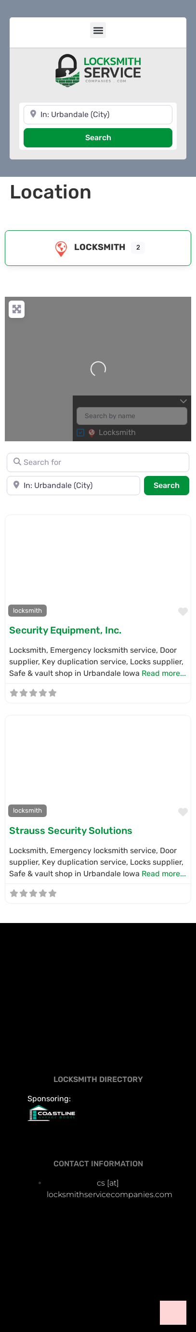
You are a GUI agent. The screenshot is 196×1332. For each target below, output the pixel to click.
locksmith (88, 247)
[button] (98, 30)
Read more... (164, 673)
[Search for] (98, 462)
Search (111, 137)
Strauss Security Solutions (70, 830)
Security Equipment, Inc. (65, 630)
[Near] (98, 114)
